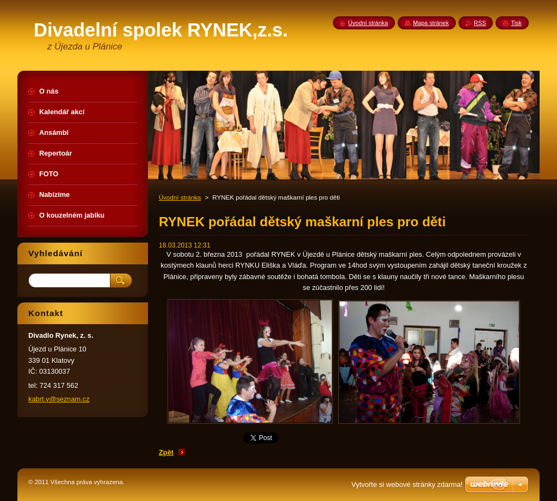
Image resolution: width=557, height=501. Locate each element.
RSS (480, 23)
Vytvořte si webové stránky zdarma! (407, 484)
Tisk (516, 23)
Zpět (166, 452)
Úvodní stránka (180, 197)
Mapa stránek (431, 23)
